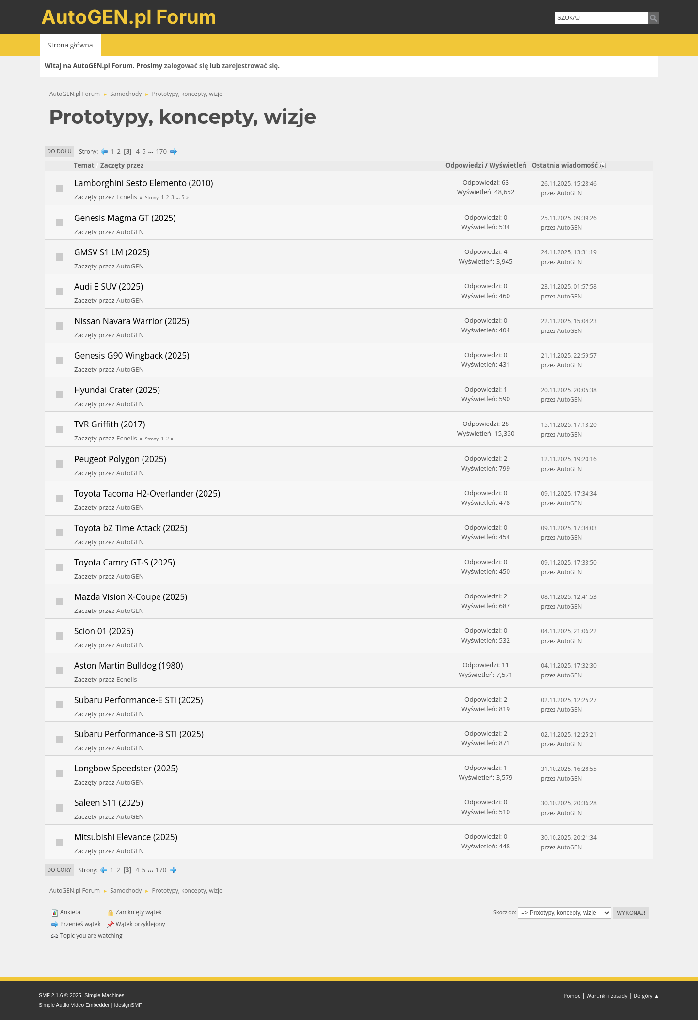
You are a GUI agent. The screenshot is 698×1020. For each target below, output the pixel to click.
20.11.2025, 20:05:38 (569, 390)
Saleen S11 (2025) (108, 802)
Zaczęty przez (121, 165)
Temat (84, 165)
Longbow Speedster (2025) (126, 768)
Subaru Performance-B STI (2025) (139, 733)
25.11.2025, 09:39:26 (569, 218)
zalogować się (186, 66)
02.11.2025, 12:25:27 (569, 700)
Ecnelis (126, 196)
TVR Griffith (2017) (109, 424)
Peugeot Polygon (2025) (120, 459)
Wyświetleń (507, 165)
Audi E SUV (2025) (108, 286)
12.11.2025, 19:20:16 (569, 459)
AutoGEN (569, 193)
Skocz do (504, 912)
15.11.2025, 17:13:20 (569, 425)
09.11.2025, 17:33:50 (569, 562)
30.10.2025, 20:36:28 (569, 803)
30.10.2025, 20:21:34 (569, 837)
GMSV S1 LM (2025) (111, 252)
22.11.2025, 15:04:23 (569, 321)
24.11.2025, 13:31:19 (569, 252)
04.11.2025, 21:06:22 (569, 631)
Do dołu (59, 151)
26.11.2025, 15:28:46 (569, 183)
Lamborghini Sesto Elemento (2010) (143, 182)
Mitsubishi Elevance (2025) (125, 837)
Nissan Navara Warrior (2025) (131, 321)
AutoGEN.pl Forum (129, 17)
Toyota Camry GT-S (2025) (124, 562)
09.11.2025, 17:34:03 (569, 528)
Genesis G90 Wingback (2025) (131, 355)
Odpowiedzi (464, 165)
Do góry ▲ (646, 995)
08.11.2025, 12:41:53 (569, 597)
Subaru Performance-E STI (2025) (138, 700)
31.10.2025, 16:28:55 (569, 769)
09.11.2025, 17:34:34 (569, 493)
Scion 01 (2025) (103, 631)
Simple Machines (104, 995)
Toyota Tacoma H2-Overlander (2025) (147, 493)
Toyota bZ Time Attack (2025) (130, 528)
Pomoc (572, 995)
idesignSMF (128, 1005)
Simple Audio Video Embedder (74, 1005)
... (151, 151)
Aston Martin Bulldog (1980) (128, 665)
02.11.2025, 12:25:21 (569, 734)
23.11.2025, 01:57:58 (569, 286)
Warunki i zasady (607, 995)
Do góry (59, 869)
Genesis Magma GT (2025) (124, 217)
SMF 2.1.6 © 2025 (60, 995)
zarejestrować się (250, 66)
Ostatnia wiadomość (569, 165)
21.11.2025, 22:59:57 (569, 355)
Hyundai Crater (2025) (117, 389)
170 (161, 151)
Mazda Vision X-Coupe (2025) (130, 596)
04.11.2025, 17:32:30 (569, 665)
